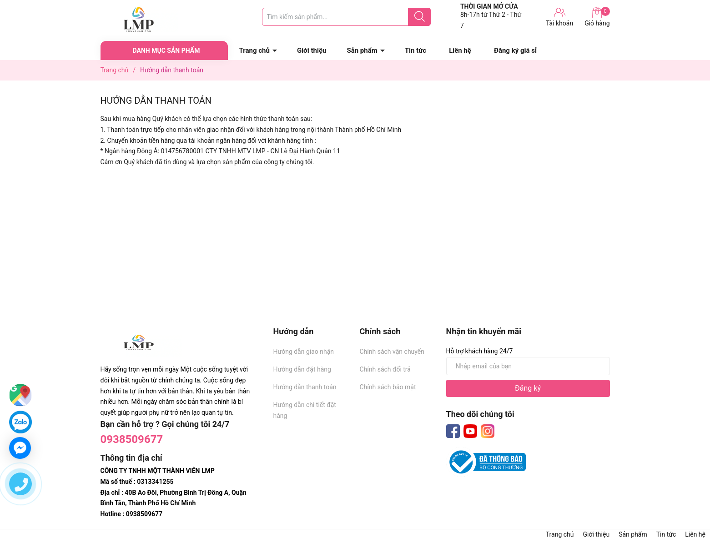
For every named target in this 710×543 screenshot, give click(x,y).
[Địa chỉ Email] (528, 366)
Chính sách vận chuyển (392, 351)
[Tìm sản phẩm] (346, 17)
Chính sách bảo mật (388, 387)
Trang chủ (254, 50)
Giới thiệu (312, 50)
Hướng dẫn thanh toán (305, 387)
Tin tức (415, 50)
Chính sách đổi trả (385, 369)
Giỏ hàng (596, 17)
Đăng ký (528, 388)
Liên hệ (460, 50)
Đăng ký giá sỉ (515, 50)
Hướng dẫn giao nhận (303, 351)
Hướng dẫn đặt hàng (302, 369)
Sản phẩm (362, 50)
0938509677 (132, 439)
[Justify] (419, 17)
